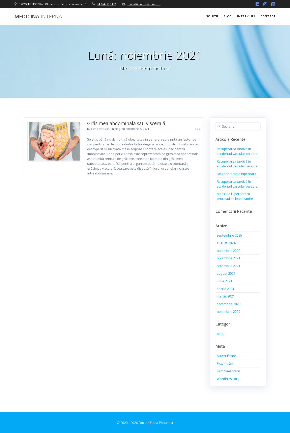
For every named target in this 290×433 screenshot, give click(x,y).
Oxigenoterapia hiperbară (236, 174)
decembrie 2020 (228, 304)
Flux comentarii (228, 371)
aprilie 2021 (225, 289)
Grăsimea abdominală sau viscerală (126, 123)
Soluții (212, 16)
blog (117, 129)
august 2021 (226, 273)
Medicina (38, 16)
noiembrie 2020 (228, 311)
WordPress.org (228, 379)
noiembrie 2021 (228, 258)
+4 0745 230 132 (106, 4)
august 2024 (226, 243)
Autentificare (226, 356)
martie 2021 (226, 296)
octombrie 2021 (228, 266)
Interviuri (246, 16)
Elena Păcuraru (101, 129)
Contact (268, 16)
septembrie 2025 (229, 235)
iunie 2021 (224, 281)
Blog (228, 16)
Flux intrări (225, 363)
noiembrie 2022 (228, 250)
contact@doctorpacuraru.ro (144, 4)
